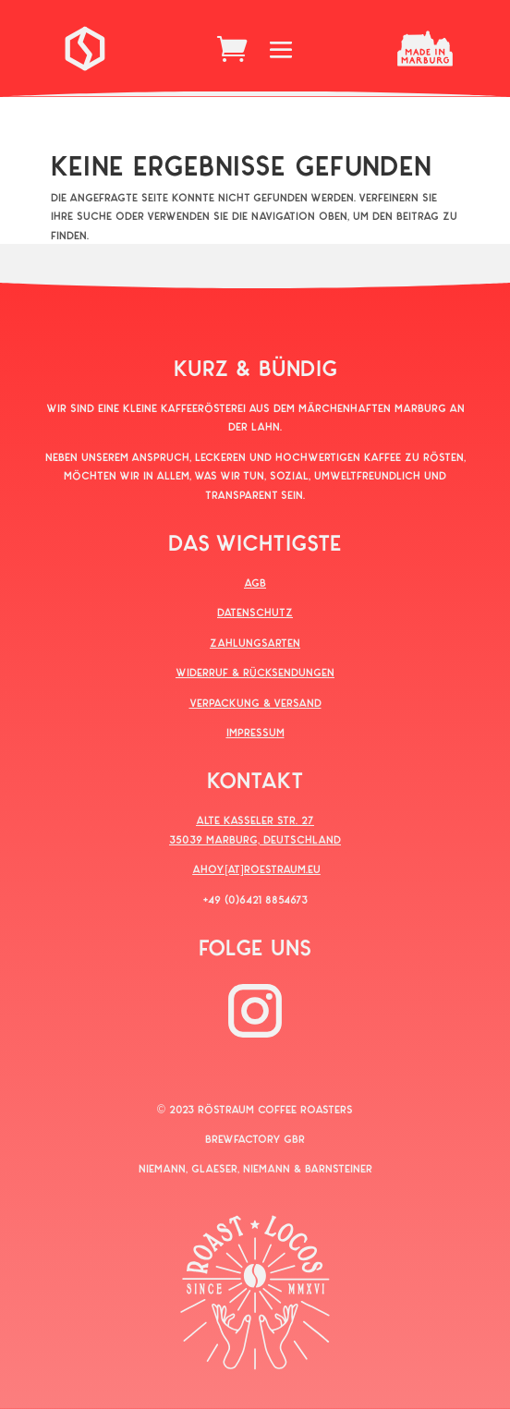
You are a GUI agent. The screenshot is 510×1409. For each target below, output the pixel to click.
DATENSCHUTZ (255, 611)
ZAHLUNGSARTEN (255, 642)
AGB (255, 582)
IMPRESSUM (255, 731)
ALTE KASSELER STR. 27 (255, 819)
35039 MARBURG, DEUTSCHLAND (255, 838)
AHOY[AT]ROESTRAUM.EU (256, 868)
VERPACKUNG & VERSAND (255, 702)
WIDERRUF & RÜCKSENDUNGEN (255, 671)
